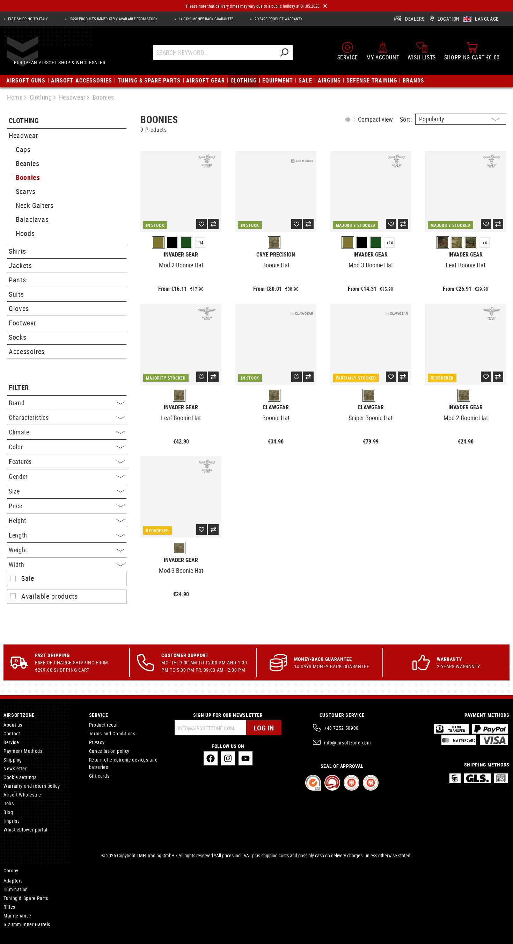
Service (11, 742)
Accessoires (27, 351)
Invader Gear (181, 254)
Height (67, 520)
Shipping (84, 662)
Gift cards (99, 775)
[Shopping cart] (472, 53)
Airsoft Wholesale (22, 794)
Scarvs (26, 191)
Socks (17, 337)
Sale (27, 578)
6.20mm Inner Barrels (26, 924)
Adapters (13, 880)
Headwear (23, 135)
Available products (49, 596)
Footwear (22, 322)
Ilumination (15, 889)
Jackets (20, 265)
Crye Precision (275, 254)
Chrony (11, 870)
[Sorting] (460, 119)
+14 (200, 242)
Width (67, 564)
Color (67, 446)
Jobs (8, 803)
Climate (67, 432)
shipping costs (275, 855)
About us (12, 724)
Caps (23, 149)
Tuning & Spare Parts (25, 898)
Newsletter (15, 768)
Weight (67, 550)
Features (67, 461)
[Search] (290, 54)
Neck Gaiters (35, 205)
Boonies (28, 177)
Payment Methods (23, 751)
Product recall (104, 724)
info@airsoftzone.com (347, 742)
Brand (67, 402)
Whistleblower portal (25, 829)
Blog (8, 812)
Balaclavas (32, 219)
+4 (485, 242)
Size (67, 491)
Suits (16, 294)
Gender (67, 476)
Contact (11, 733)
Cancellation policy (109, 751)
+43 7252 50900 (341, 728)
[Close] (325, 6)
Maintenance (17, 915)
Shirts (17, 251)
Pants (17, 279)
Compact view (375, 119)
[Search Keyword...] (221, 54)
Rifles (9, 906)
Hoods (25, 233)
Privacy (96, 742)
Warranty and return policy (31, 786)
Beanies (27, 163)
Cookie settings (20, 777)
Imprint (11, 820)
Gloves (19, 308)
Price (67, 506)
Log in (264, 728)
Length (67, 535)
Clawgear (276, 407)
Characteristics (67, 417)
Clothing (24, 120)
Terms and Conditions (112, 733)
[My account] (382, 53)
